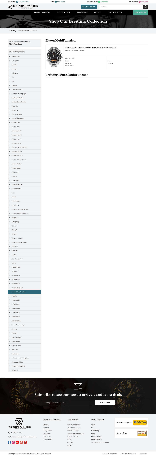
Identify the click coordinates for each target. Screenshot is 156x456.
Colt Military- (15, 201)
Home (46, 425)
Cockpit (13, 176)
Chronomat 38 (15, 135)
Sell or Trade (115, 12)
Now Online (60, 2)
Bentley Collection (16, 98)
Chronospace (15, 168)
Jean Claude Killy (16, 259)
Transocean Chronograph (19, 358)
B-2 (11, 81)
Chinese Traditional (128, 454)
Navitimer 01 (14, 275)
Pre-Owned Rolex (73, 425)
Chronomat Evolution (17, 160)
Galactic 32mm (15, 238)
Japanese (143, 454)
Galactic (13, 234)
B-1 (11, 77)
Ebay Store (48, 430)
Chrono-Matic (15, 164)
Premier (13, 296)
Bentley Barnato (16, 90)
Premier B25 (14, 317)
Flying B (13, 230)
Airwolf (12, 65)
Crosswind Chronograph (18, 209)
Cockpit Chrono (15, 184)
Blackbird (13, 106)
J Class (12, 255)
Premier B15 (14, 308)
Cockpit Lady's (15, 189)
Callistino (13, 110)
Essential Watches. (29, 454)
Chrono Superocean (17, 118)
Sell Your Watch (88, 7)
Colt (11, 193)
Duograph (13, 217)
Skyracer (13, 329)
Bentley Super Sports (17, 102)
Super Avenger (15, 337)
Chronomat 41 (15, 139)
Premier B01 (14, 300)
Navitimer (13, 271)
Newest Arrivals (42, 12)
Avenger (13, 69)
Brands (98, 12)
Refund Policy (96, 439)
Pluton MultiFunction (17, 292)
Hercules (13, 251)
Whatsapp (103, 2)
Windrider (13, 370)
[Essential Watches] (23, 6)
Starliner (13, 333)
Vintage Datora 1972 (17, 366)
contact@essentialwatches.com (22, 436)
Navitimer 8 (14, 279)
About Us (140, 12)
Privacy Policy (96, 436)
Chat (93, 425)
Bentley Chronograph (17, 94)
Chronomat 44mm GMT (18, 147)
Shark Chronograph (17, 325)
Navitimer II (14, 284)
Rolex (69, 439)
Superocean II (15, 345)
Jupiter (12, 263)
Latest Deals (63, 12)
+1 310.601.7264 (22, 2)
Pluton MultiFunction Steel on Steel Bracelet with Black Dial (91, 48)
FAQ (92, 428)
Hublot (70, 445)
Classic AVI (14, 172)
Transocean (14, 354)
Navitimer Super (16, 288)
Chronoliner (14, 123)
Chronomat (14, 127)
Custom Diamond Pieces (18, 213)
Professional (14, 321)
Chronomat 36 (15, 131)
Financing (95, 430)
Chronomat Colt (16, 156)
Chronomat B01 (15, 151)
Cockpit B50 (14, 180)
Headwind (13, 246)
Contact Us (48, 439)
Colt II (12, 197)
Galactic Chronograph (18, 242)
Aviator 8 (13, 73)
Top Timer (13, 350)
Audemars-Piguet (74, 428)
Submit (145, 7)
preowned (82, 12)
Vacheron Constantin (75, 433)
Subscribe (105, 402)
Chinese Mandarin (110, 454)
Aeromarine (14, 56)
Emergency (14, 222)
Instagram (143, 2)
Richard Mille (72, 436)
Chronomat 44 (15, 143)
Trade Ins (47, 433)
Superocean (14, 341)
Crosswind (14, 205)
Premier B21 (14, 312)
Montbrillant (14, 267)
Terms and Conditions (100, 442)
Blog (93, 433)
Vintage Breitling (16, 362)
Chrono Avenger (15, 114)
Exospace (13, 226)
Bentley (13, 85)
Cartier (70, 442)
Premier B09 (14, 304)
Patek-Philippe (73, 430)
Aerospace (14, 61)
